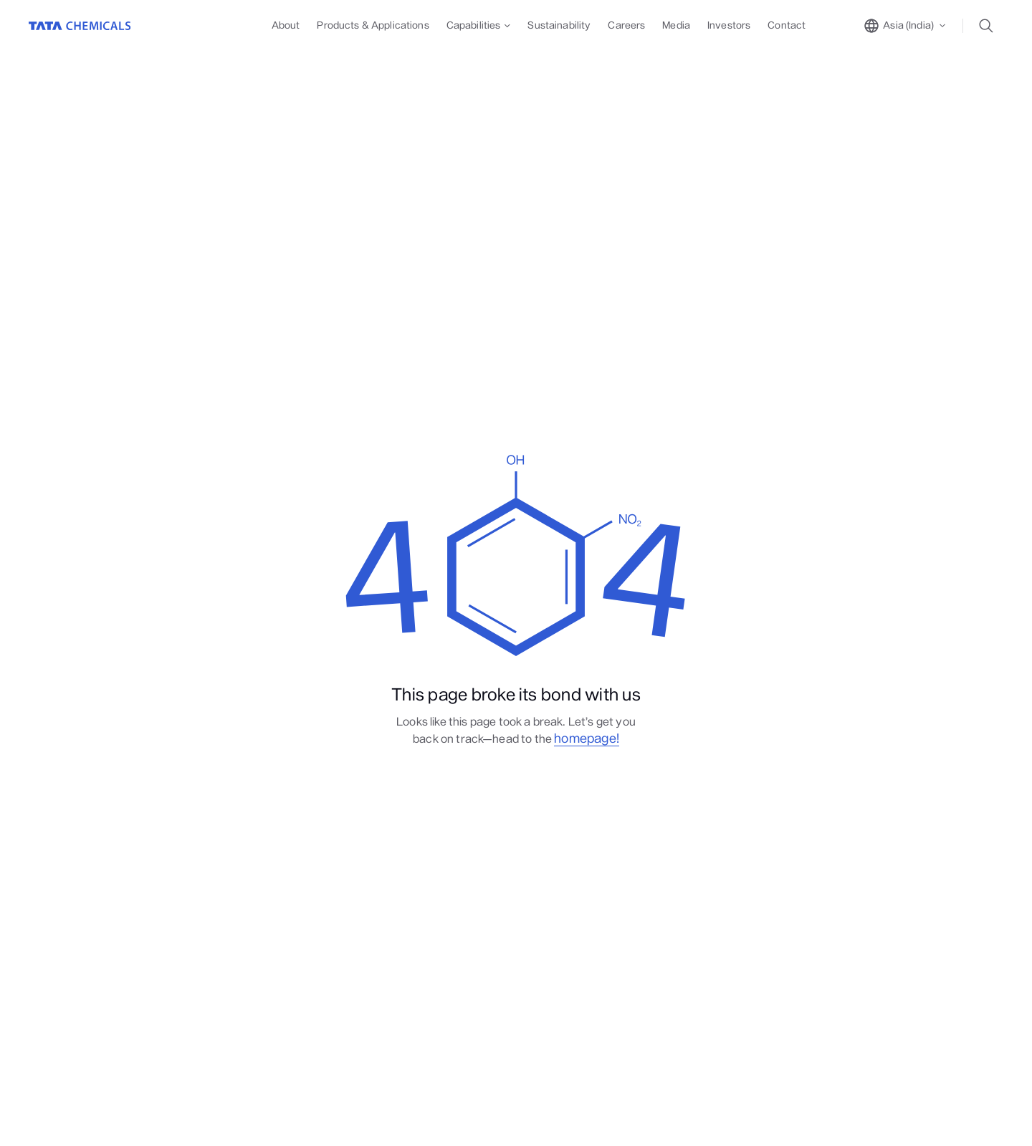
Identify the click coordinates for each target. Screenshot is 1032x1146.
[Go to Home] (80, 25)
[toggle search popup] (990, 25)
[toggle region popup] (905, 25)
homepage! (586, 738)
